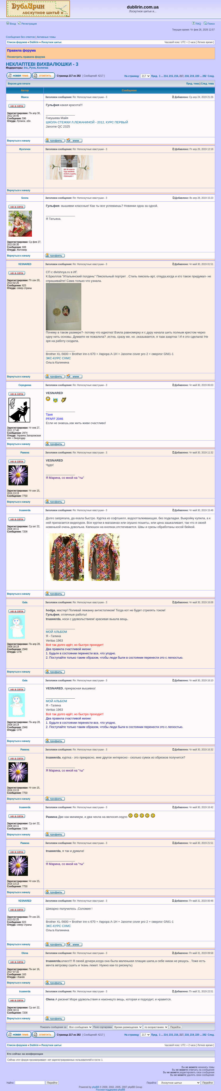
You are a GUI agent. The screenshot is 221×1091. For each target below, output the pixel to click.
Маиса (24, 97)
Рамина (24, 452)
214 (166, 76)
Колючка (42, 67)
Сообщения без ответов (20, 36)
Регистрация (27, 23)
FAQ (196, 23)
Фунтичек (24, 149)
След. (211, 76)
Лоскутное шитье (51, 42)
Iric (26, 67)
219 (192, 76)
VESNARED (24, 264)
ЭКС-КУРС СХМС (58, 358)
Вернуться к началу (18, 140)
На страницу (132, 76)
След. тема (207, 83)
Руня (32, 67)
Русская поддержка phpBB (110, 1089)
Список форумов (17, 42)
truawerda (24, 510)
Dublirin (34, 42)
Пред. (154, 76)
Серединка (24, 385)
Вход (11, 23)
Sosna (24, 198)
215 (171, 76)
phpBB (95, 1087)
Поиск (209, 23)
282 (205, 76)
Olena (25, 953)
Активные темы (46, 36)
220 (197, 76)
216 (176, 76)
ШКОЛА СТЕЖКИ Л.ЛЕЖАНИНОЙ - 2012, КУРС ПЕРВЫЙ (87, 122)
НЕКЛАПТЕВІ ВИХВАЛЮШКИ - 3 (42, 64)
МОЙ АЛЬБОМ (56, 632)
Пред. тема (192, 83)
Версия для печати (19, 83)
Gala (24, 602)
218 (187, 76)
